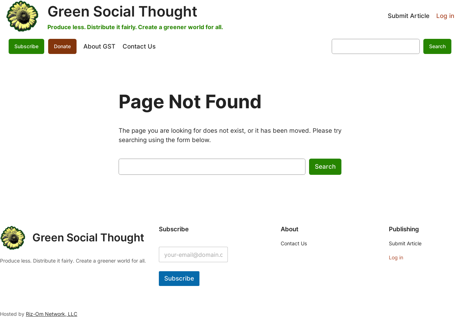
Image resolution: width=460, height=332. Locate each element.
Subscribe (26, 46)
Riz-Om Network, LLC (51, 314)
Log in (445, 15)
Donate (62, 46)
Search (437, 46)
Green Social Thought (122, 11)
